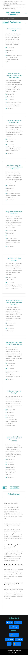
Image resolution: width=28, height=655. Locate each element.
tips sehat (15, 59)
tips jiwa (8, 148)
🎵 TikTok (19, 639)
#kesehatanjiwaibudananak (13, 193)
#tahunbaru (19, 102)
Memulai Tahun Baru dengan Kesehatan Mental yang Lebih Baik (14, 75)
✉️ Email (9, 622)
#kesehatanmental (11, 102)
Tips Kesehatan (10, 52)
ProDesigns (17, 653)
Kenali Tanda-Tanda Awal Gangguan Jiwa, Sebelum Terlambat (14, 439)
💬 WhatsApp (14, 627)
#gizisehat (9, 55)
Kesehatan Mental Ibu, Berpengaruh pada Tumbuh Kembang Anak (14, 167)
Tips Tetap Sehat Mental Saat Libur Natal (14, 565)
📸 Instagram (14, 635)
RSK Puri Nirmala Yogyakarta (13, 13)
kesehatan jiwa (16, 55)
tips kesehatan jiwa (10, 105)
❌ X (9, 644)
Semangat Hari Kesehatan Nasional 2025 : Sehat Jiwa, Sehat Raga (14, 302)
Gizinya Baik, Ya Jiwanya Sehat (11, 503)
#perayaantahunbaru (12, 238)
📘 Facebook (9, 639)
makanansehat (9, 286)
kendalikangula (10, 285)
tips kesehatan (11, 57)
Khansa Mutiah (10, 50)
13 (11, 487)
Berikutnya (15, 487)
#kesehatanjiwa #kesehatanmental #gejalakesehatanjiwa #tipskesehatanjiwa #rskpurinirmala (11, 471)
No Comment (10, 61)
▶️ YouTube (17, 644)
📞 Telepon (18, 622)
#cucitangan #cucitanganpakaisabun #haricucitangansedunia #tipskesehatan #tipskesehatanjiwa (11, 421)
